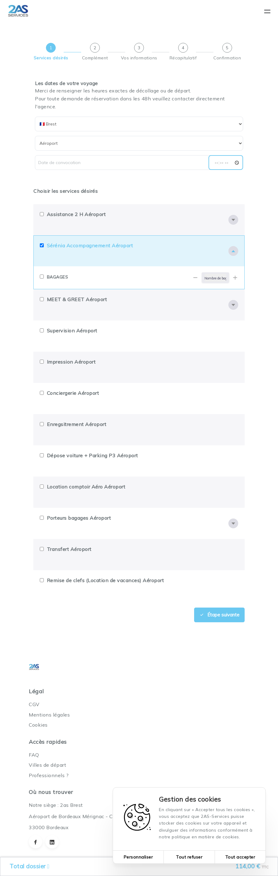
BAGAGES (57, 277)
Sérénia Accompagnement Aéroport (90, 245)
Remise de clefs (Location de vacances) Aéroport (105, 580)
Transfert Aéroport (69, 549)
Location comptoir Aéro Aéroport (86, 487)
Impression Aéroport (71, 362)
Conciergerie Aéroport (73, 393)
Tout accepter (240, 857)
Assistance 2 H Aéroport (76, 214)
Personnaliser (138, 857)
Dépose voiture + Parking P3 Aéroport (92, 455)
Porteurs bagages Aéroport (79, 518)
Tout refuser (189, 857)
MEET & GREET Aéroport (77, 299)
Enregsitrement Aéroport (77, 424)
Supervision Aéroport (72, 331)
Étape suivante (219, 615)
